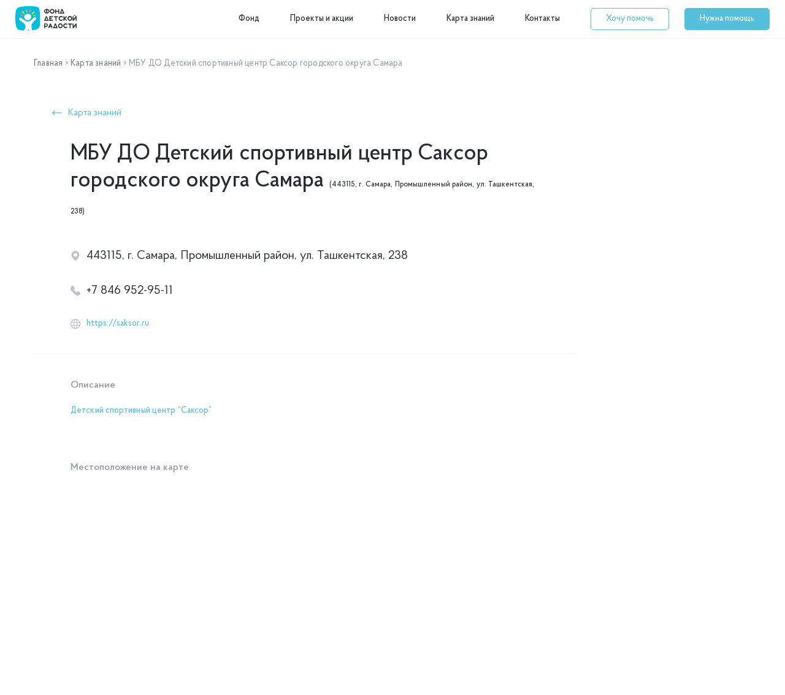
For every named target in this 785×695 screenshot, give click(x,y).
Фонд (249, 18)
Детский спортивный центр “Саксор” (141, 410)
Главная (48, 63)
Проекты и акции (321, 18)
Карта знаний (470, 18)
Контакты (542, 18)
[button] (630, 19)
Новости (400, 18)
